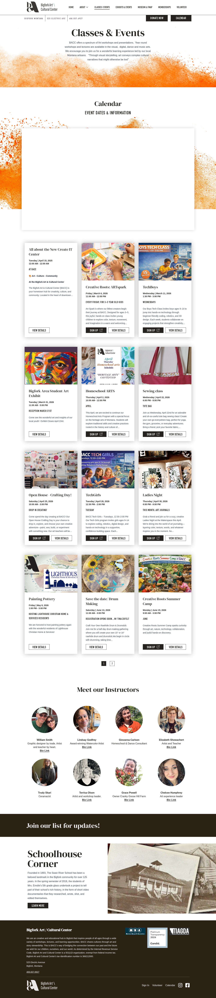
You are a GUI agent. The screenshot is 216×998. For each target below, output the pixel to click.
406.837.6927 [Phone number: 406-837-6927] (76, 19)
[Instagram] (180, 985)
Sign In (145, 985)
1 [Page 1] (104, 663)
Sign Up (96, 330)
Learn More (38, 906)
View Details (39, 330)
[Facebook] (187, 985)
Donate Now (156, 18)
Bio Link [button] (44, 750)
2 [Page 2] (112, 663)
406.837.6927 (33, 972)
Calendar (181, 18)
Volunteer (157, 985)
